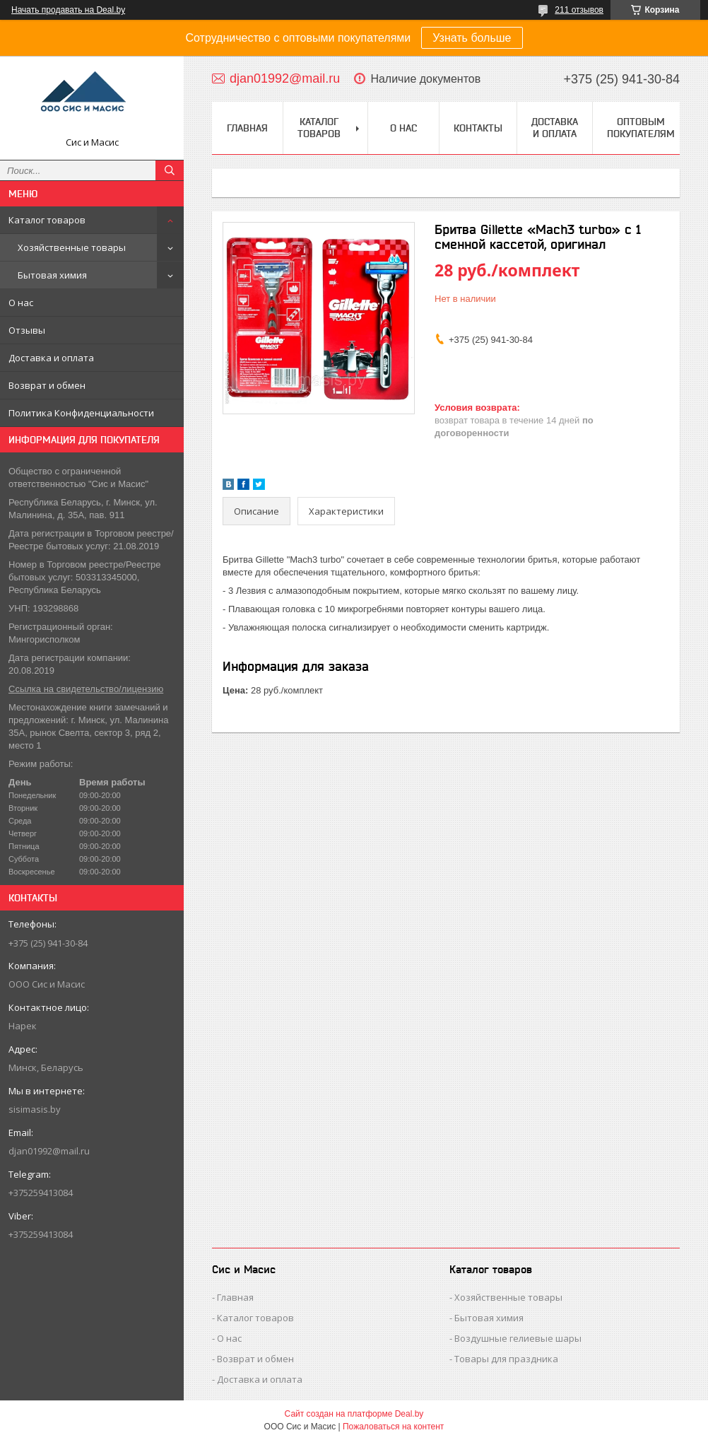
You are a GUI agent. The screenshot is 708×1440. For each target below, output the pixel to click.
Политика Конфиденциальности (81, 412)
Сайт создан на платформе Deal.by (354, 1414)
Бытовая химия (52, 275)
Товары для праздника (506, 1358)
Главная (247, 128)
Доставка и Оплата (554, 127)
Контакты (478, 128)
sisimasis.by (34, 1109)
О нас (20, 302)
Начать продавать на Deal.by (68, 10)
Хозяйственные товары (72, 247)
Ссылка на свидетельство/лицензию (85, 689)
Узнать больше (471, 38)
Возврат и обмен (46, 385)
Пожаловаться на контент (393, 1427)
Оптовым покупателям (641, 127)
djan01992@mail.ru (49, 1151)
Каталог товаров (46, 219)
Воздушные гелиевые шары (518, 1338)
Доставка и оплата (51, 357)
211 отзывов (579, 10)
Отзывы (26, 330)
